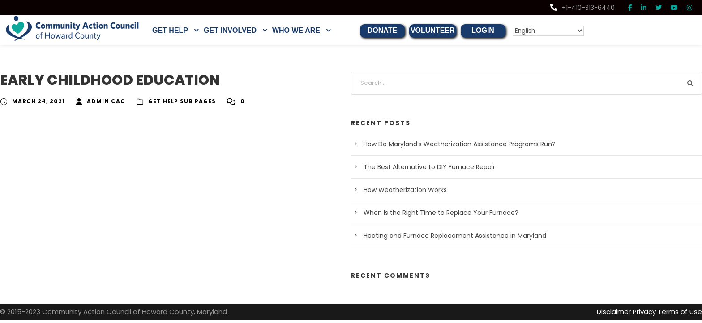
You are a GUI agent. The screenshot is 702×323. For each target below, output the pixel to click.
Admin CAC (100, 101)
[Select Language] (544, 30)
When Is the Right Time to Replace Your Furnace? (433, 212)
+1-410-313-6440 (585, 7)
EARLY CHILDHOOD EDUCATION (109, 80)
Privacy (650, 311)
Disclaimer (621, 311)
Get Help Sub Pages (174, 101)
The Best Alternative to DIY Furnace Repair (424, 166)
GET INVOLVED (230, 30)
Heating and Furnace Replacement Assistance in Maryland (445, 235)
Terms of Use (682, 311)
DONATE (382, 30)
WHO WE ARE (296, 30)
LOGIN (482, 30)
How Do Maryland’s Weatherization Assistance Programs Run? (451, 144)
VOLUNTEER (433, 30)
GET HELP (170, 30)
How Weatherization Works (401, 189)
